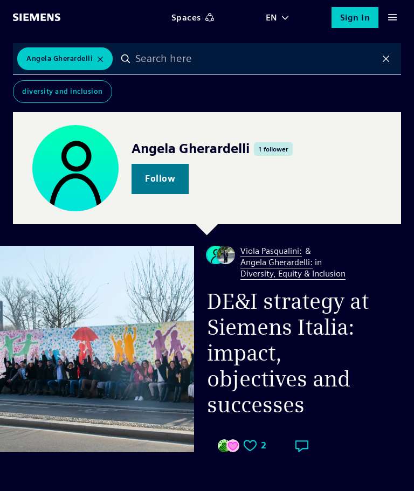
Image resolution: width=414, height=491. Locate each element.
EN (272, 17)
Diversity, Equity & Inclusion (293, 273)
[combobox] (255, 59)
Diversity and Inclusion (62, 91)
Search (125, 58)
